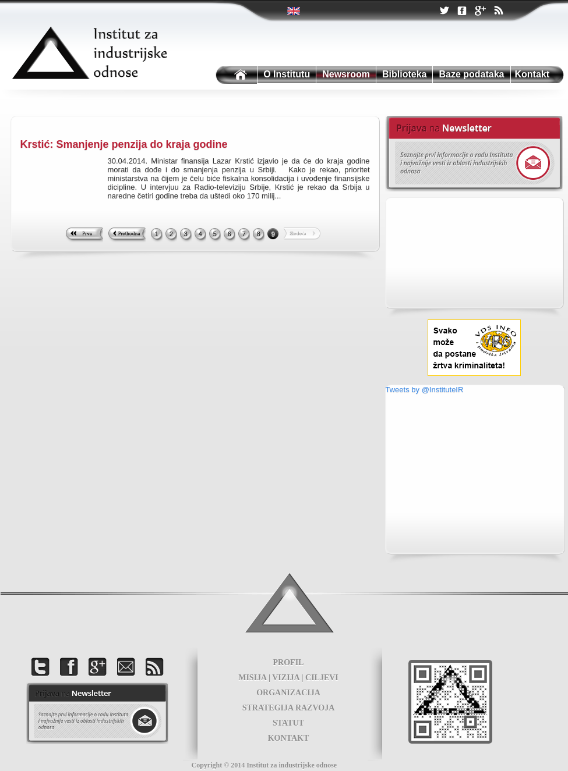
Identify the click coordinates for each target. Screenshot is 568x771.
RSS (498, 11)
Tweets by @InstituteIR (425, 389)
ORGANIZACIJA (288, 692)
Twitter (294, 11)
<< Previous (127, 235)
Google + (480, 11)
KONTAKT (288, 738)
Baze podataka (471, 74)
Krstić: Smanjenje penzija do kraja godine (124, 144)
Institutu (235, 75)
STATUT (288, 723)
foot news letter (97, 713)
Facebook (462, 11)
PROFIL (288, 662)
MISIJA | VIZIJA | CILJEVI (288, 677)
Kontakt (532, 74)
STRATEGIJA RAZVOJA (288, 708)
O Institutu (286, 74)
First (84, 235)
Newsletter (474, 153)
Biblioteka (404, 74)
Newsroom (346, 74)
